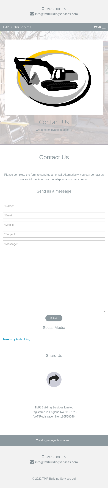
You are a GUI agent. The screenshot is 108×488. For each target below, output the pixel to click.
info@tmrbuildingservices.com (54, 14)
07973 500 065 (54, 9)
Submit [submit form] (53, 318)
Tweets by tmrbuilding (16, 339)
